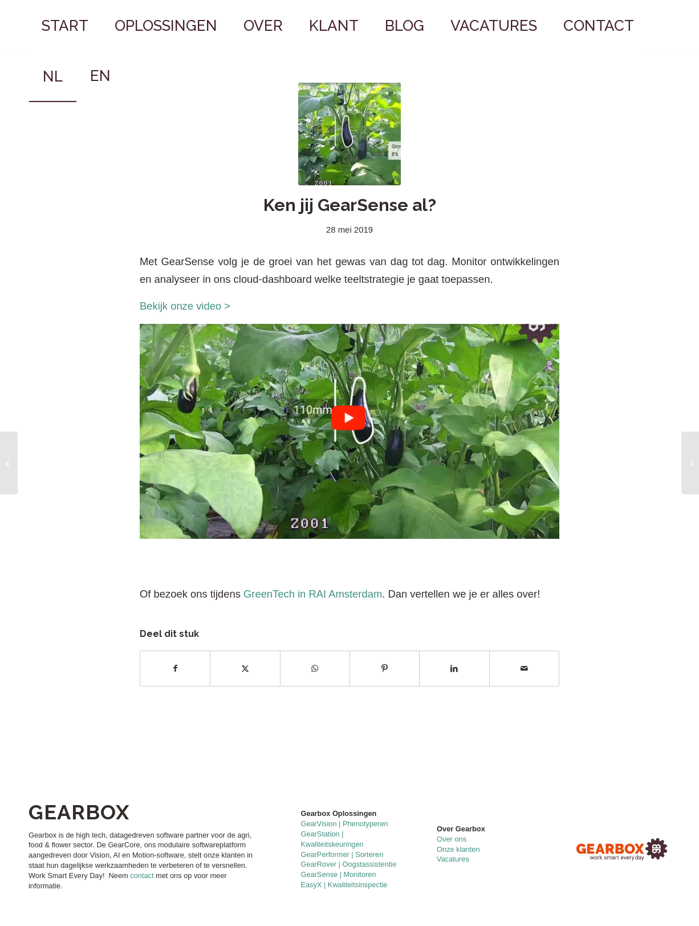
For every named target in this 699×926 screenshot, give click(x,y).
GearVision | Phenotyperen (344, 823)
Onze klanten (458, 849)
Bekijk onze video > (188, 306)
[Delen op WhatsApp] (315, 668)
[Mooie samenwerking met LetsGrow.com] (9, 463)
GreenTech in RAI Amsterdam (312, 594)
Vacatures (453, 859)
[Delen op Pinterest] (384, 668)
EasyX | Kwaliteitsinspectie (343, 884)
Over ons (451, 839)
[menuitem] (65, 26)
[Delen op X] (244, 668)
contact (141, 875)
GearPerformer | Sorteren (341, 854)
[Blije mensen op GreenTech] (690, 463)
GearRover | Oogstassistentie (348, 864)
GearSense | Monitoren (338, 874)
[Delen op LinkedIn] (454, 668)
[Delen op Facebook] (175, 668)
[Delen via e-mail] (524, 668)
